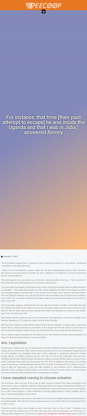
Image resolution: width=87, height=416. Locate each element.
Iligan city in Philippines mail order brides (54, 414)
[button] (43, 11)
